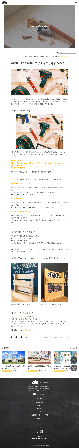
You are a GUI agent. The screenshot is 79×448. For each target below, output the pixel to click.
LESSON (39, 408)
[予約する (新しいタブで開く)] (27, 330)
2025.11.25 (39, 361)
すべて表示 (73, 348)
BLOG (36, 56)
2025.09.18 (65, 361)
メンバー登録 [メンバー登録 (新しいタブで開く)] (21, 317)
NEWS (42, 56)
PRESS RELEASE (52, 56)
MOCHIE (39, 418)
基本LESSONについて (68, 56)
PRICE (39, 405)
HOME (39, 399)
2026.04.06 (13, 361)
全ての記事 (29, 56)
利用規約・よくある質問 (39, 415)
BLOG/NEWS (39, 412)
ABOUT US (39, 402)
